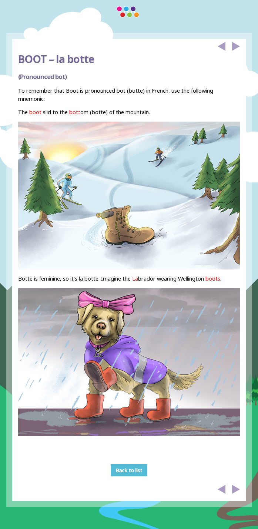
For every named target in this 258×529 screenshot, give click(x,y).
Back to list (129, 470)
